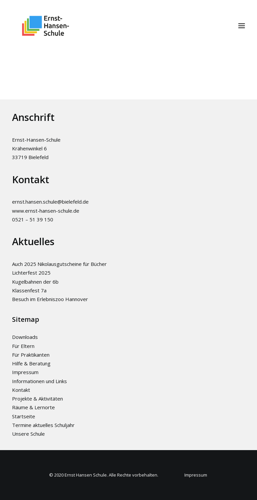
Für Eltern (23, 346)
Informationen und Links (39, 381)
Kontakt (21, 389)
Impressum (25, 372)
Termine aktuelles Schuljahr (43, 425)
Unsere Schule (28, 433)
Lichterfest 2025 (31, 272)
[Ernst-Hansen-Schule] (45, 26)
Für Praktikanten (31, 354)
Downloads (25, 337)
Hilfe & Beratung (31, 363)
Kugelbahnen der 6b (35, 281)
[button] (241, 26)
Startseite (23, 416)
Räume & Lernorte (33, 407)
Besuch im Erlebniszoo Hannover (50, 299)
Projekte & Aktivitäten (37, 398)
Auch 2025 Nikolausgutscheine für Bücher (59, 264)
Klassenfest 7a (29, 290)
